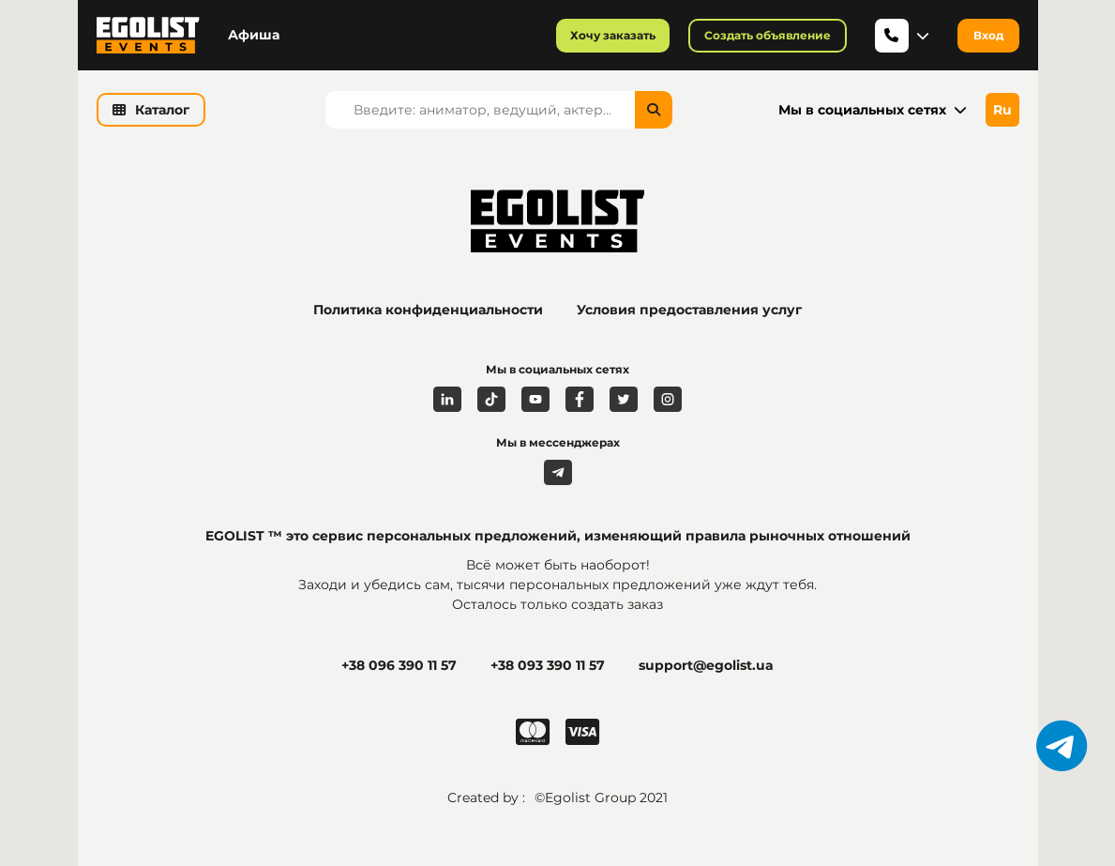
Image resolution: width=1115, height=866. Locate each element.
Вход (988, 35)
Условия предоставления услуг (689, 309)
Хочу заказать (612, 35)
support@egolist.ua (706, 665)
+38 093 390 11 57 (547, 665)
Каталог (151, 109)
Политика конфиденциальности (428, 309)
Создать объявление (767, 35)
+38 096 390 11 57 (399, 665)
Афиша (253, 34)
